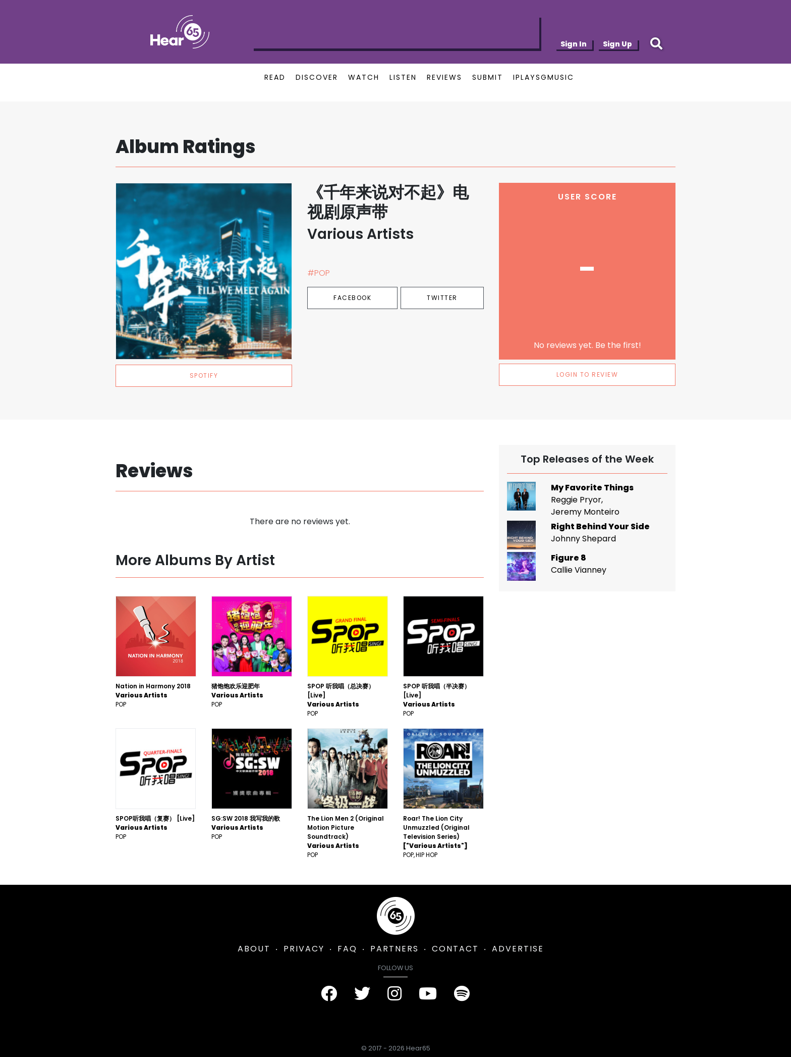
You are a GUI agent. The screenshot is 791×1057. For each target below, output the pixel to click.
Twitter (442, 297)
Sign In (573, 44)
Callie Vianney (578, 570)
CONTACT (455, 948)
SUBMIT (487, 77)
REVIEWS (444, 77)
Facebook (352, 297)
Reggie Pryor (576, 500)
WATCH (363, 77)
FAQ (347, 948)
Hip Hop (426, 854)
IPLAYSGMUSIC (543, 77)
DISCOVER (317, 77)
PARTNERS (394, 948)
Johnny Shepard (583, 538)
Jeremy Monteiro (585, 512)
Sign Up (617, 44)
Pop (121, 704)
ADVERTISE (518, 948)
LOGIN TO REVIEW (587, 374)
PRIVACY (304, 948)
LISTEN (403, 77)
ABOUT (254, 948)
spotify (204, 375)
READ (275, 77)
